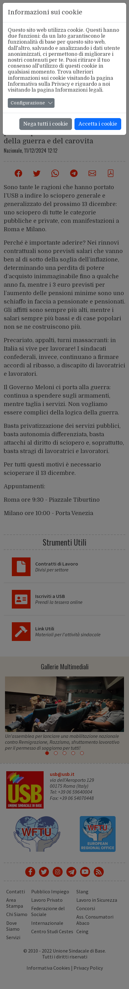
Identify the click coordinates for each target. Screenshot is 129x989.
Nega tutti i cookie (45, 124)
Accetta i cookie (98, 124)
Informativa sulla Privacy (39, 84)
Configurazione (28, 102)
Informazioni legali (78, 90)
